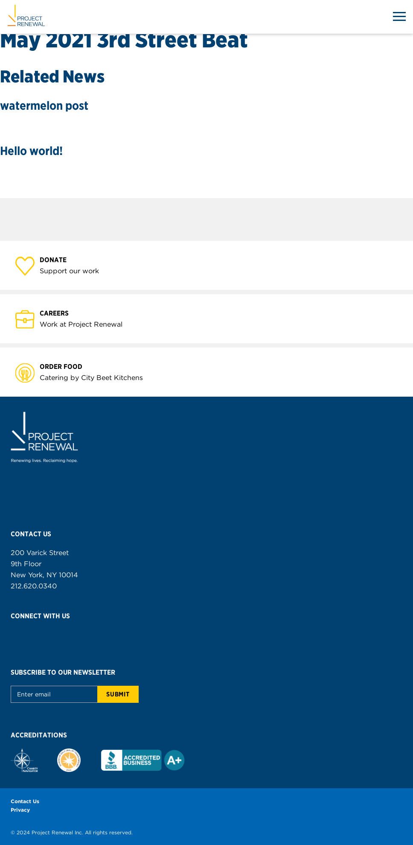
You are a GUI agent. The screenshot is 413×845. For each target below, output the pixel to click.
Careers (59, 312)
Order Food (66, 366)
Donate (58, 259)
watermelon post (44, 105)
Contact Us (25, 801)
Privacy (20, 810)
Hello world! (31, 150)
